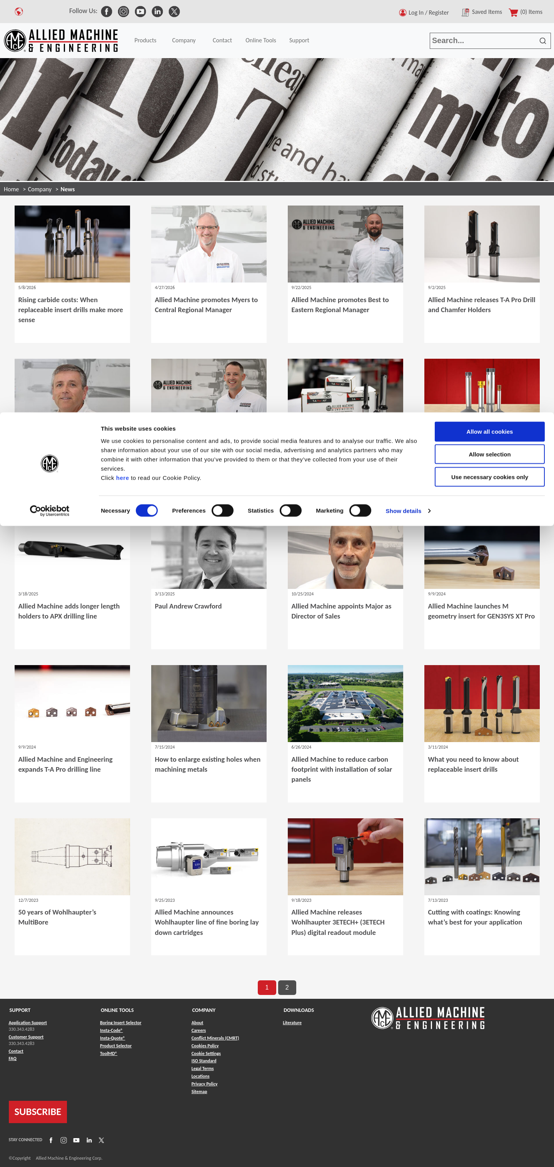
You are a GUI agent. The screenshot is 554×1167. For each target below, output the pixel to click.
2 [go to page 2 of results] (287, 987)
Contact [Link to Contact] (16, 1051)
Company (40, 189)
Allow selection (490, 41)
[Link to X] (100, 1140)
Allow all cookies (490, 19)
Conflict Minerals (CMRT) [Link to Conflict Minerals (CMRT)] (215, 1038)
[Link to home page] (428, 1014)
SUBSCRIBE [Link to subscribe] (38, 1111)
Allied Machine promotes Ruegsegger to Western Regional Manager (203, 462)
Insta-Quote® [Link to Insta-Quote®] (112, 1038)
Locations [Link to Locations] (201, 1076)
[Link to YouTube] (75, 1140)
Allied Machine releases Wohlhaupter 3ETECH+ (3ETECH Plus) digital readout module (338, 922)
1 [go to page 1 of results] (267, 987)
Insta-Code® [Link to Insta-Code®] (111, 1030)
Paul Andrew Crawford (188, 606)
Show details (404, 98)
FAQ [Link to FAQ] (13, 1058)
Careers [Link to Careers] (199, 1030)
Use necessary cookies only (489, 64)
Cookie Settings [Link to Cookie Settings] (206, 1053)
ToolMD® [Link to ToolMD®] (108, 1053)
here (122, 65)
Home (11, 189)
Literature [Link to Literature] (292, 1022)
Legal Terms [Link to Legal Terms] (203, 1068)
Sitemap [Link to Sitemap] (199, 1091)
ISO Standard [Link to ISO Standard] (204, 1060)
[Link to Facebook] (50, 1140)
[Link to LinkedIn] (88, 1140)
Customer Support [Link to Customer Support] (26, 1037)
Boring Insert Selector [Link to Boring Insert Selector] (120, 1022)
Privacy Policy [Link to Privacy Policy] (205, 1084)
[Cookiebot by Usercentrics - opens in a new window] (49, 98)
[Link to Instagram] (62, 1140)
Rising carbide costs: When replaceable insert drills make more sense (70, 309)
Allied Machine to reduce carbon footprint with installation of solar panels (342, 769)
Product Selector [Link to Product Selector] (116, 1045)
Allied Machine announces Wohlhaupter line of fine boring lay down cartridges (207, 922)
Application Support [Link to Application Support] (28, 1022)
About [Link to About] (198, 1022)
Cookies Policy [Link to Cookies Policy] (205, 1045)
